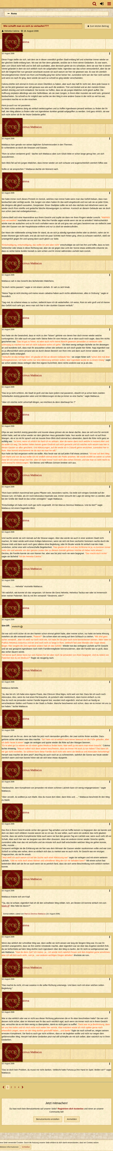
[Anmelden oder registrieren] (102, 4)
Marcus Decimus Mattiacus (34, 914)
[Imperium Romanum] (1, 4)
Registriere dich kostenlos (71, 1109)
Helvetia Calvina (11, 31)
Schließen (26, 1147)
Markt (4, 906)
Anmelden (72, 1119)
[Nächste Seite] (22, 1087)
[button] (109, 4)
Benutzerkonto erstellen (47, 1119)
